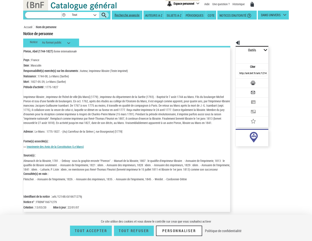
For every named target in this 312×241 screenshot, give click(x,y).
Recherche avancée (127, 15)
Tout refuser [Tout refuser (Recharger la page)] (134, 230)
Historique (238, 4)
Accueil (28, 27)
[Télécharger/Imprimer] (242, 73)
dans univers (271, 16)
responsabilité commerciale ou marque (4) (255, 136)
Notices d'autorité (232, 15)
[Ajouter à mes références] (244, 107)
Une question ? (221, 4)
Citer (234, 57)
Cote (211, 15)
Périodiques (194, 15)
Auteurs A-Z (153, 15)
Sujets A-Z (174, 15)
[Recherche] (43, 15)
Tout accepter (91, 230)
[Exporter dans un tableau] (244, 90)
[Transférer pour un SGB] (243, 98)
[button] (64, 15)
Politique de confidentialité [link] (223, 230)
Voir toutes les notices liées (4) (247, 145)
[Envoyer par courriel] (241, 82)
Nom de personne (46, 27)
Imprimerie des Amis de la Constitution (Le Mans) (55, 151)
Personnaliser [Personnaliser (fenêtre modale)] (179, 230)
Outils (231, 50)
